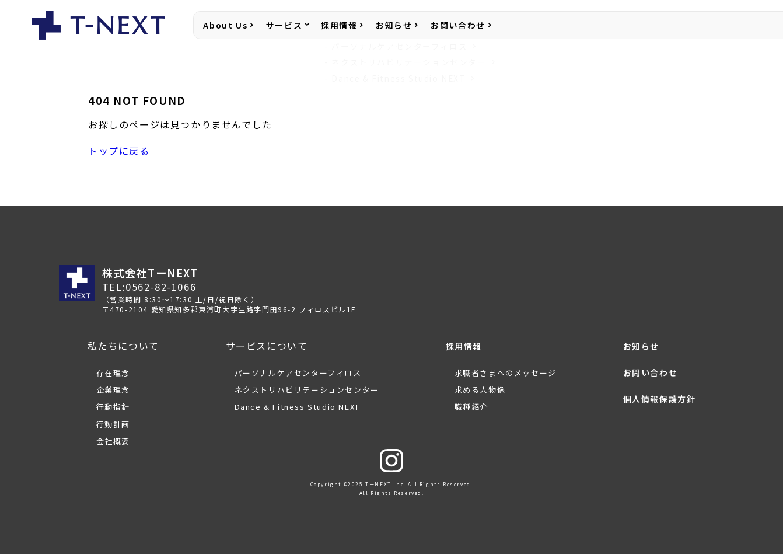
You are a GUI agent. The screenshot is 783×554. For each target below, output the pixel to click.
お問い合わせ (458, 25)
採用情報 (339, 25)
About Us (225, 25)
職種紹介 (471, 406)
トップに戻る (119, 151)
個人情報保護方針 (659, 399)
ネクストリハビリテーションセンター (307, 389)
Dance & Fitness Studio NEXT (297, 406)
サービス (284, 25)
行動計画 (113, 424)
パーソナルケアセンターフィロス (298, 372)
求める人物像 (480, 389)
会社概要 (113, 441)
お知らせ (394, 25)
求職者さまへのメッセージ (506, 372)
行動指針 (113, 406)
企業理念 (113, 389)
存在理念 (113, 372)
